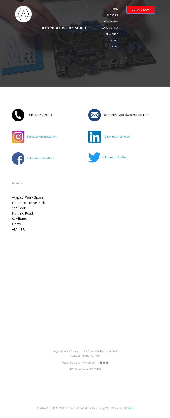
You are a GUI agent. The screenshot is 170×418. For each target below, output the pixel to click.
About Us (112, 15)
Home (115, 8)
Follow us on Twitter (114, 157)
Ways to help (110, 27)
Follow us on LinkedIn (116, 136)
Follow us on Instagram (41, 136)
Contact (112, 40)
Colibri (129, 408)
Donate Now (110, 21)
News (115, 46)
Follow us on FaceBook (40, 158)
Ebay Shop (112, 34)
